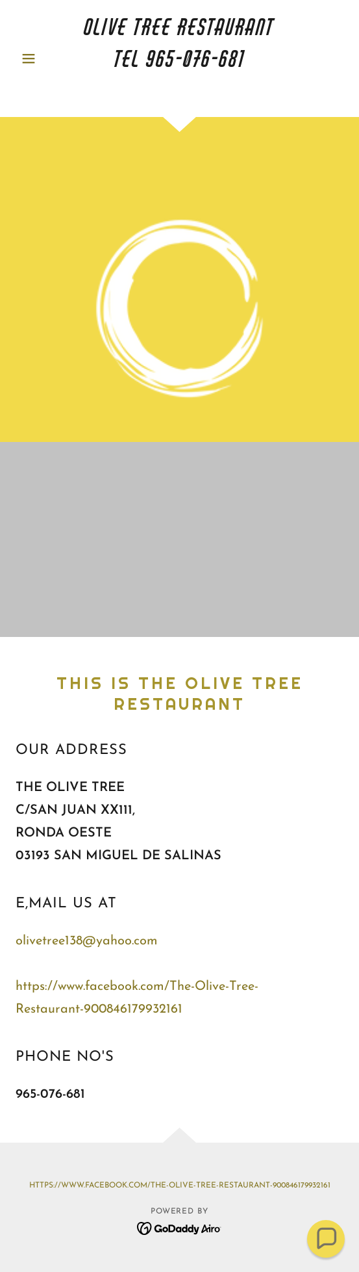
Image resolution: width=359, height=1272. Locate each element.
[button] (40, 58)
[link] (180, 58)
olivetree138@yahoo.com (87, 941)
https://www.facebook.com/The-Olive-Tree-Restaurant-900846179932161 (179, 1185)
